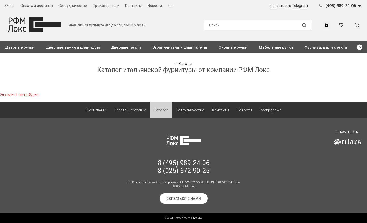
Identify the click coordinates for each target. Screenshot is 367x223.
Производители (106, 6)
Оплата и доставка (36, 6)
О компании (96, 110)
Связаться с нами (183, 199)
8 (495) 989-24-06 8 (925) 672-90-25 (183, 166)
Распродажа (270, 110)
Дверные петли (126, 47)
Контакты (133, 6)
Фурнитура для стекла (325, 47)
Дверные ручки (19, 47)
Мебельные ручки (276, 47)
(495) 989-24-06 (340, 5)
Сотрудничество (72, 6)
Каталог (161, 110)
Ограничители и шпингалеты (179, 47)
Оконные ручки (233, 47)
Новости (155, 6)
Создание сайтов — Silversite (183, 217)
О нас (9, 6)
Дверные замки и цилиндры (73, 47)
